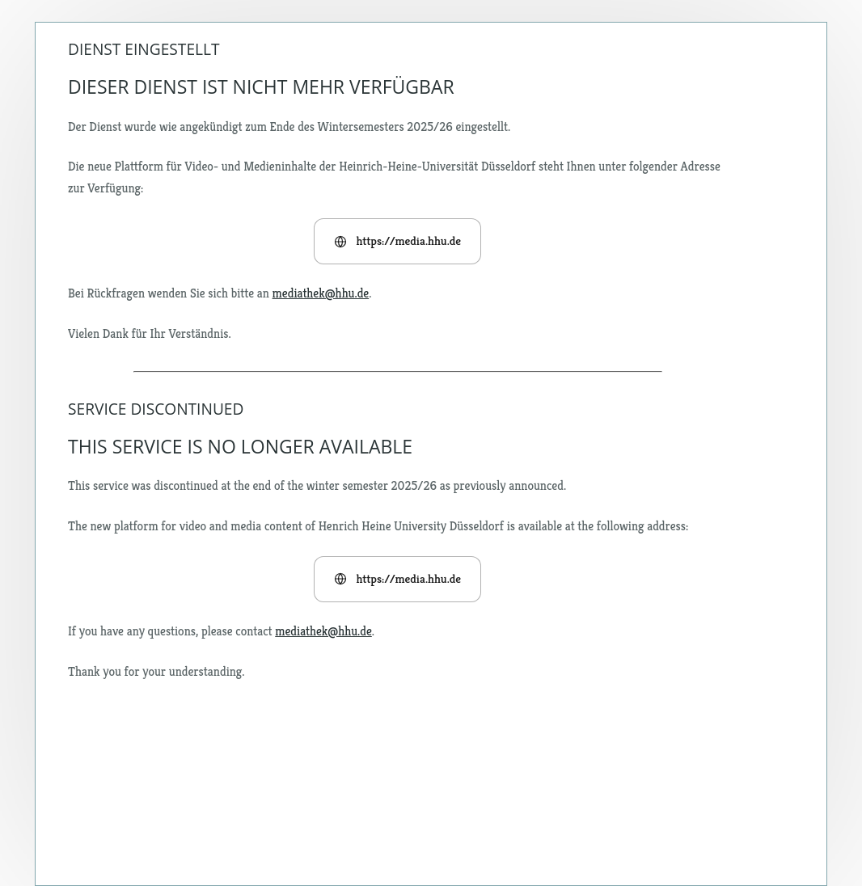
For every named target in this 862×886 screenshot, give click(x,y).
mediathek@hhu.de (321, 293)
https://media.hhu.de (397, 240)
